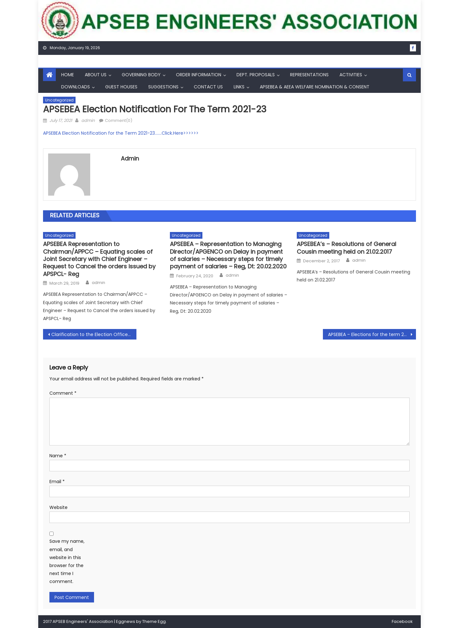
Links (239, 87)
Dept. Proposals (256, 74)
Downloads (75, 87)
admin (88, 120)
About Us (95, 74)
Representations (309, 74)
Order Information (198, 74)
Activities (350, 74)
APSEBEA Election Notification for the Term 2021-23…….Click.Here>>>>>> (121, 133)
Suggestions (163, 87)
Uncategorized (59, 100)
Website (58, 507)
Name (57, 455)
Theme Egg (154, 621)
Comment (62, 393)
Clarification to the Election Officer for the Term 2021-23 (93, 334)
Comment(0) (118, 120)
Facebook (402, 621)
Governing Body (141, 74)
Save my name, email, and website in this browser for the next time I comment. (66, 561)
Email (57, 481)
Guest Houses (121, 87)
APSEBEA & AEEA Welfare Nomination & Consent (314, 87)
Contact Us (208, 87)
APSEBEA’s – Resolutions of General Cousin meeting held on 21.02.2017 (346, 247)
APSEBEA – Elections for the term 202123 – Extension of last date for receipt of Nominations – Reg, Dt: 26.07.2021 (372, 334)
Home (67, 74)
